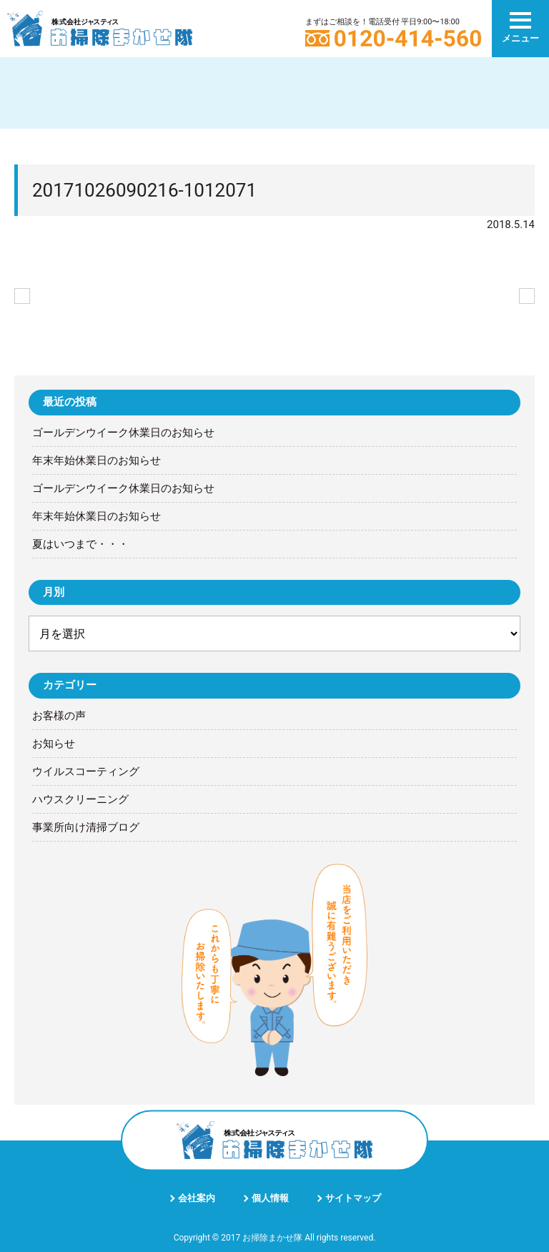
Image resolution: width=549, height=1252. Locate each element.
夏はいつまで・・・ (80, 544)
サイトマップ (353, 1198)
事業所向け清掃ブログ (85, 827)
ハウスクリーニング (80, 799)
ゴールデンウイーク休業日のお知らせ (123, 432)
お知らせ (53, 743)
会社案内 (196, 1198)
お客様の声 (59, 715)
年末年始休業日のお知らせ (96, 460)
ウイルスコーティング (85, 771)
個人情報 (270, 1198)
